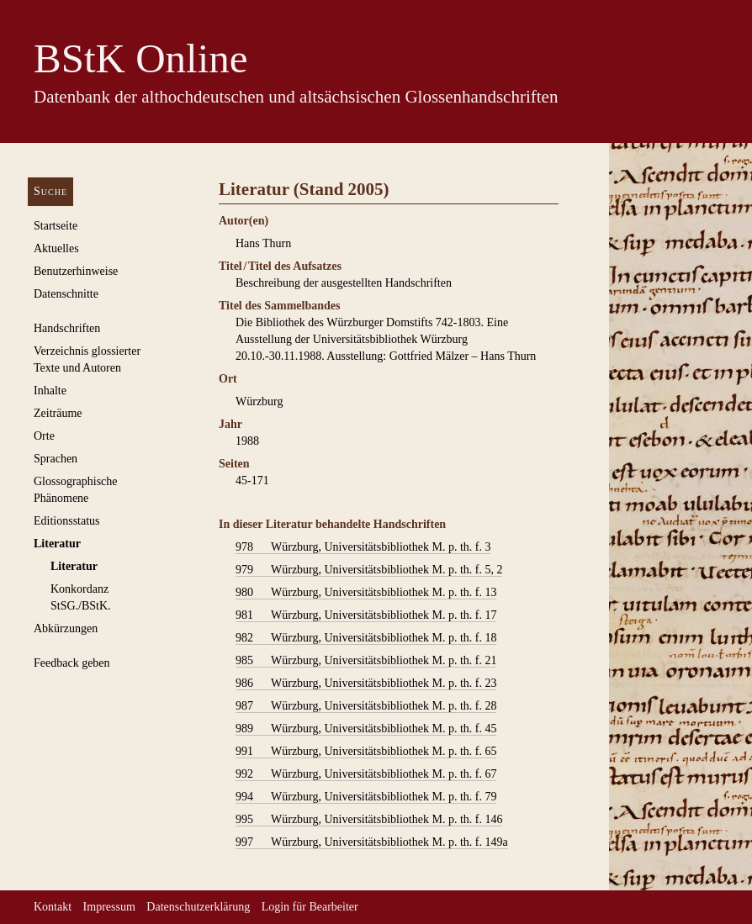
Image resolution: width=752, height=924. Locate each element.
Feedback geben (72, 663)
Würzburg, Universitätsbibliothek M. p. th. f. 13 (366, 592)
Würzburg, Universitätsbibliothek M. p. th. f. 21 (366, 661)
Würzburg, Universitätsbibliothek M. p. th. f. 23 (366, 683)
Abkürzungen (66, 628)
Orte (44, 436)
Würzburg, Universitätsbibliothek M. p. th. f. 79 (366, 797)
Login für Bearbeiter (310, 906)
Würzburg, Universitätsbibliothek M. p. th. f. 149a (372, 842)
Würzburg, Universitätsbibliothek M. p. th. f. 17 (366, 615)
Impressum (109, 906)
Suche (50, 191)
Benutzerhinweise (76, 271)
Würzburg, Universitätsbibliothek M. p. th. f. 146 (369, 819)
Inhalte (50, 390)
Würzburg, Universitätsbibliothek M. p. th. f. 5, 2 (369, 570)
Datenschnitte (66, 294)
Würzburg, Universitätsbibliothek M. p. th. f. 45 (366, 729)
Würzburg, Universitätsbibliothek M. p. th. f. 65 (366, 751)
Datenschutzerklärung (198, 906)
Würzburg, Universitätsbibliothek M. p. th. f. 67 (366, 774)
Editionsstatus (67, 521)
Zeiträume (58, 413)
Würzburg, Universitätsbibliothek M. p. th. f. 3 (363, 547)
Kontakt (52, 906)
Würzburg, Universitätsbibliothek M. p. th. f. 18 (366, 638)
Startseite (55, 225)
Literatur (57, 543)
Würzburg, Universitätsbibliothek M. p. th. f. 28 (366, 706)
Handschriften (67, 328)
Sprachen (55, 458)
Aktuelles (56, 248)
